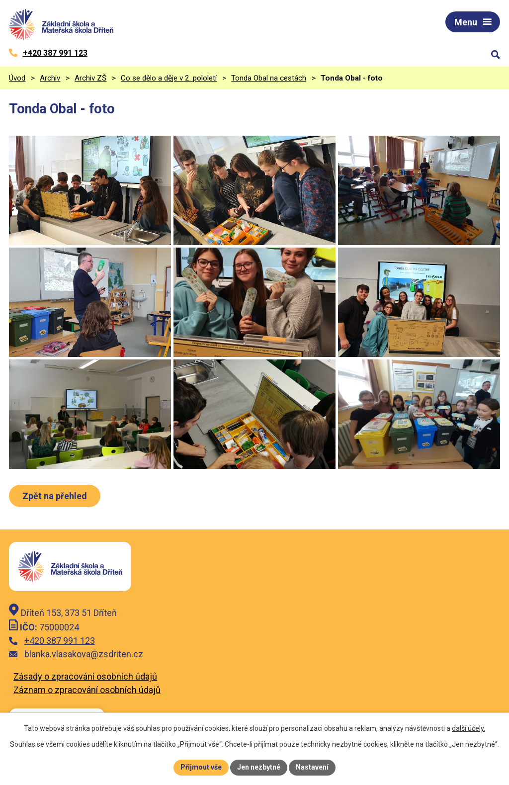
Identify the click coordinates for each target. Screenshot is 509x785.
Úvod (17, 78)
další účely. (468, 728)
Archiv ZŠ (90, 78)
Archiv (50, 78)
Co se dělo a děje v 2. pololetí (169, 78)
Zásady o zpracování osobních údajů (85, 676)
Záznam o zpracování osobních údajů (87, 690)
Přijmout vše (201, 767)
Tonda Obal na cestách (268, 78)
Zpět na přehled (54, 496)
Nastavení (312, 767)
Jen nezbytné (258, 767)
